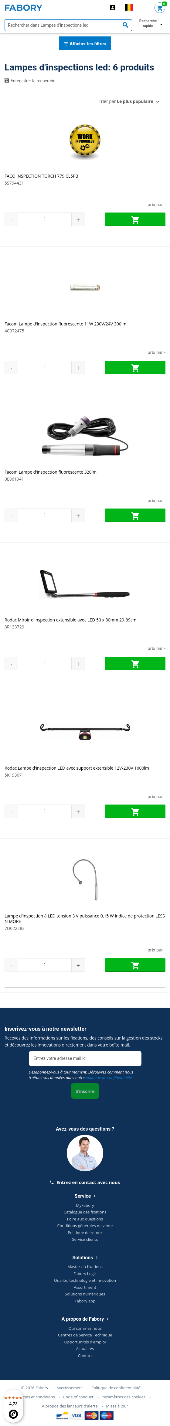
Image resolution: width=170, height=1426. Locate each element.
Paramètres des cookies (123, 1397)
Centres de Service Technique (85, 1335)
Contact (85, 1355)
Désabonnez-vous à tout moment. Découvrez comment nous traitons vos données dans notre (81, 1074)
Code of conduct (78, 1397)
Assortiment (85, 1287)
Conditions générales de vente (85, 1225)
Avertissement (69, 1387)
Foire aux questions (85, 1219)
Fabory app (85, 1301)
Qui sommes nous (85, 1328)
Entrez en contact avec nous (85, 1182)
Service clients (85, 1239)
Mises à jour (117, 1406)
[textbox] (68, 25)
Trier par (126, 101)
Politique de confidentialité (116, 1387)
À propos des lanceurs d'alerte (70, 1406)
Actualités (85, 1348)
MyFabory (85, 1205)
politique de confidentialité (109, 1077)
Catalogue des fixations (85, 1212)
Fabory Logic (85, 1273)
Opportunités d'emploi (85, 1342)
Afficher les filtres (85, 44)
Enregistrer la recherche (30, 80)
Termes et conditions (35, 1397)
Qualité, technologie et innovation (85, 1280)
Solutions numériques (85, 1294)
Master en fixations (85, 1266)
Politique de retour (85, 1232)
